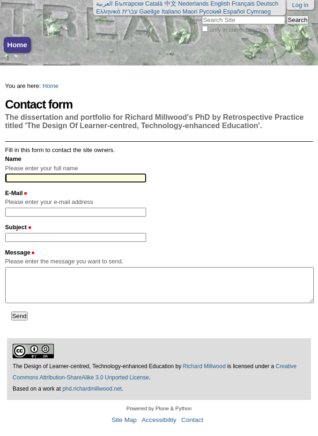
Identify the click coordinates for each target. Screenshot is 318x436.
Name (13, 158)
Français (243, 3)
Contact (192, 419)
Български (129, 3)
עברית (129, 11)
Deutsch (267, 3)
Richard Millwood (204, 366)
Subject (17, 227)
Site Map (124, 419)
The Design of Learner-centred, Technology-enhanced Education (94, 366)
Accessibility (158, 419)
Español (233, 11)
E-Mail (14, 192)
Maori (190, 11)
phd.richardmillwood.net (92, 388)
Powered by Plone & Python (159, 408)
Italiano (171, 11)
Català (154, 3)
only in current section (239, 29)
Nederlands (193, 3)
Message (18, 252)
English (220, 3)
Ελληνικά (108, 11)
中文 (170, 3)
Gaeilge (149, 11)
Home (17, 45)
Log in (300, 4)
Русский (210, 11)
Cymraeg (258, 11)
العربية (104, 3)
